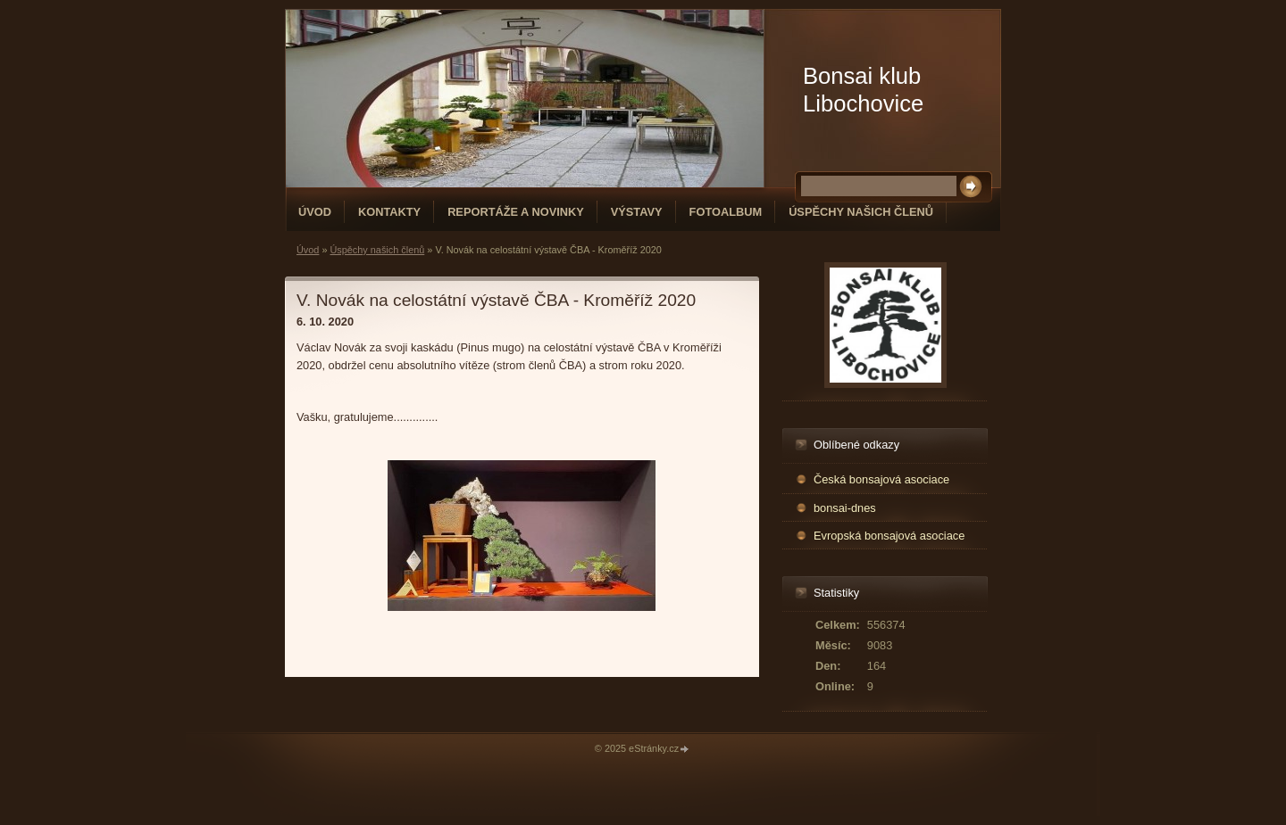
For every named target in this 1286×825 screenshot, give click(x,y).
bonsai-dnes (845, 508)
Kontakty (389, 212)
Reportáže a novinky (515, 212)
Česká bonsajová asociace (881, 479)
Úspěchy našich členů (861, 212)
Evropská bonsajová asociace (889, 535)
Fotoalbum (726, 212)
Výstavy (637, 212)
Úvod (314, 212)
